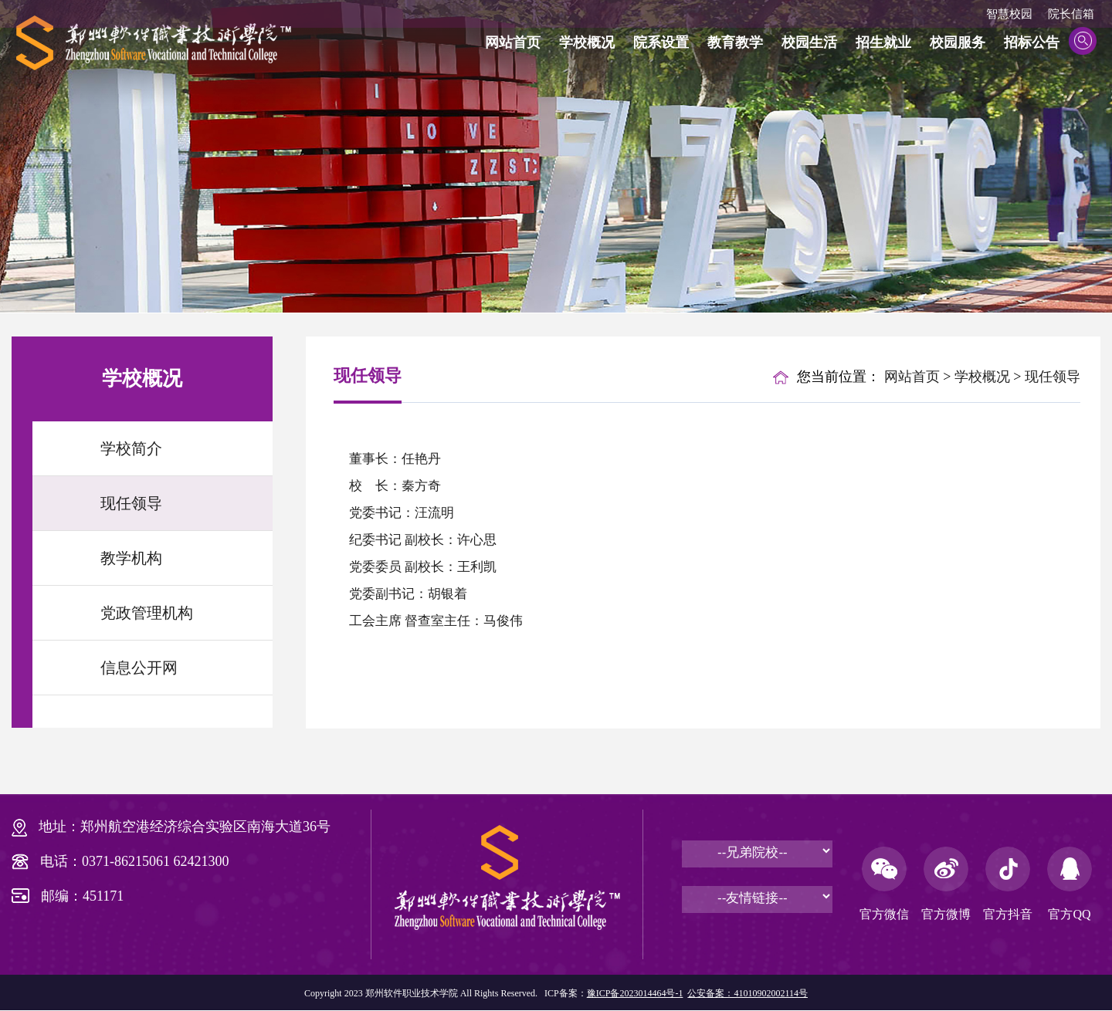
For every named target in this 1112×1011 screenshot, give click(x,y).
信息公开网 (139, 667)
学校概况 (587, 42)
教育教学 (735, 42)
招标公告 (1031, 42)
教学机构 (131, 557)
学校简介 (131, 448)
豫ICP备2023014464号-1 (635, 993)
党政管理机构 (146, 612)
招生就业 (883, 42)
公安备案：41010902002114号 (747, 993)
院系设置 (661, 42)
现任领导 (131, 503)
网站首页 (513, 42)
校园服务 (957, 42)
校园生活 (809, 42)
